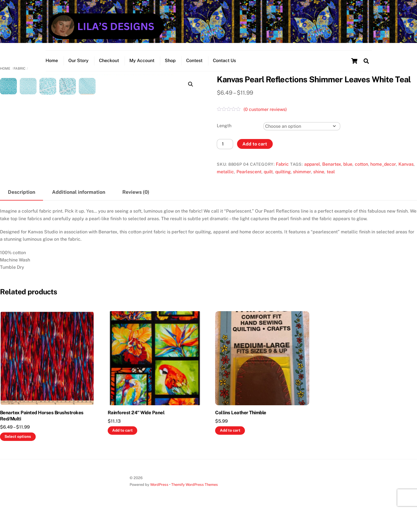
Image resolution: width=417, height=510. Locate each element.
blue (347, 164)
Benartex (331, 164)
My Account (141, 60)
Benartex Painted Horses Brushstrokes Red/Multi (42, 416)
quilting (283, 171)
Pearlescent (249, 171)
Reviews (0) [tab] (135, 192)
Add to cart (254, 144)
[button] (191, 84)
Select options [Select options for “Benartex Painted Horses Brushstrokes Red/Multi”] (17, 436)
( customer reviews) (265, 109)
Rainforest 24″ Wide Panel (136, 412)
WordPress (159, 484)
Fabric (19, 68)
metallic (225, 171)
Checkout (109, 60)
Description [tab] (21, 192)
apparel (312, 164)
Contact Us (224, 60)
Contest (194, 60)
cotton (361, 164)
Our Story (78, 60)
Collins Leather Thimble (240, 412)
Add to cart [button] (122, 430)
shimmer (302, 171)
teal (331, 171)
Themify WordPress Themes (194, 484)
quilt (268, 171)
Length (224, 125)
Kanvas (406, 164)
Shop (170, 60)
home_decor (383, 164)
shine (318, 171)
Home (52, 60)
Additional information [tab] (78, 192)
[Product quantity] (225, 144)
